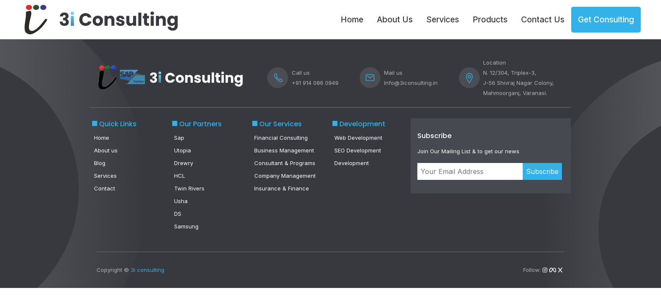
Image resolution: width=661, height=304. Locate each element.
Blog (99, 163)
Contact (104, 188)
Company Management (285, 175)
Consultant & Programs (284, 163)
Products (490, 19)
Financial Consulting (281, 137)
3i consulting (147, 269)
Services (442, 19)
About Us (395, 19)
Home (352, 19)
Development (351, 163)
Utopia (182, 150)
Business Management (284, 150)
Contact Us (542, 19)
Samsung (186, 226)
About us (106, 150)
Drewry (183, 163)
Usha (181, 201)
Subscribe (542, 171)
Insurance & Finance (281, 188)
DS (177, 213)
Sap (179, 137)
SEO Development (357, 150)
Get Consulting (606, 19)
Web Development (358, 137)
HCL (179, 175)
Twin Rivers (189, 188)
